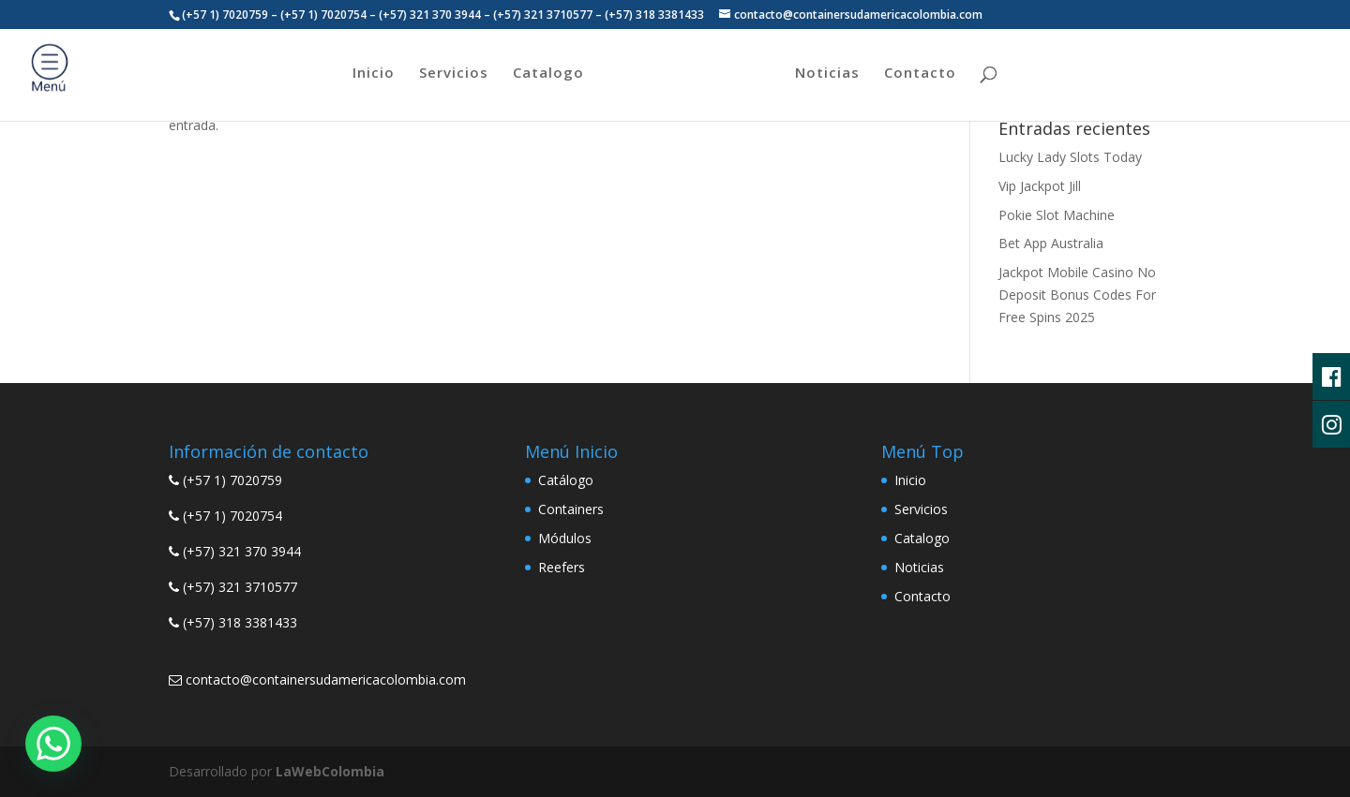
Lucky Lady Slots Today (1070, 157)
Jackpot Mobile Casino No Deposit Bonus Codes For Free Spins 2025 (1077, 294)
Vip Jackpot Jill (1039, 186)
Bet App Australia (1050, 243)
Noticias (827, 73)
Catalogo (548, 73)
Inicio (373, 73)
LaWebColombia (330, 771)
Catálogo (565, 480)
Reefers (561, 567)
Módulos (565, 538)
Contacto (920, 73)
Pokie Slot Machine (1056, 215)
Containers (571, 509)
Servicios (453, 73)
